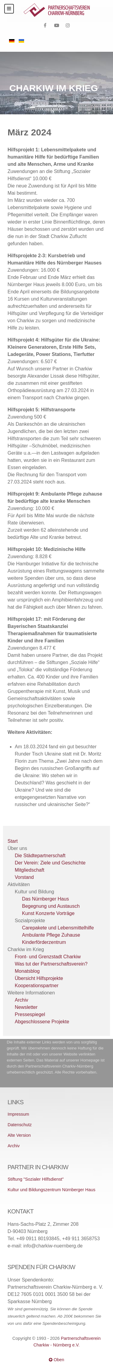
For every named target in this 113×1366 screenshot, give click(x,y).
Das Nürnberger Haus (45, 898)
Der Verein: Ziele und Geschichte (50, 862)
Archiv (21, 1000)
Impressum (18, 1114)
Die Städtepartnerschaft (40, 855)
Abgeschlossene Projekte (42, 1021)
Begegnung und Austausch (51, 906)
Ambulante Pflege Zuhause (51, 935)
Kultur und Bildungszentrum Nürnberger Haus (51, 1189)
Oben (56, 1359)
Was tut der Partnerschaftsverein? (51, 963)
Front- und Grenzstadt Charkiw (48, 956)
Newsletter (26, 1007)
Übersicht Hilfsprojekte (39, 978)
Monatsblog (27, 971)
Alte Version (19, 1135)
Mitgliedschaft (29, 870)
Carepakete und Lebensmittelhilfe (58, 927)
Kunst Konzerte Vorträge (48, 913)
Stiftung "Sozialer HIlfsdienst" (36, 1179)
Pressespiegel (30, 1014)
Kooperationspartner (36, 985)
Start (13, 841)
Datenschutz (20, 1124)
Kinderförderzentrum (44, 942)
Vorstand (24, 877)
